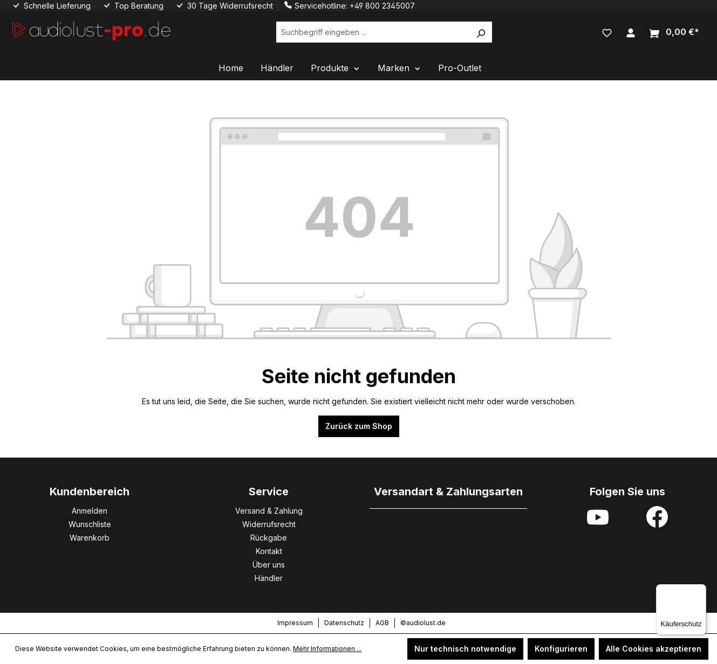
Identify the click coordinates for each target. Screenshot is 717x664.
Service (269, 491)
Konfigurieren (561, 648)
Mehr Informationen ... (327, 649)
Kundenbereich (89, 491)
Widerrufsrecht (269, 524)
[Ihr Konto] (631, 32)
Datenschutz (344, 623)
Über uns (268, 564)
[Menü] (699, 590)
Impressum (295, 623)
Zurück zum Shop (358, 426)
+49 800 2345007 (382, 5)
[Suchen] (480, 32)
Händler (269, 578)
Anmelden (89, 510)
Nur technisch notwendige (465, 648)
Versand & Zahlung (269, 510)
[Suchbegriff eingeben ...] (373, 32)
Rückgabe (268, 537)
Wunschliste (90, 524)
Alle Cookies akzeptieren (653, 648)
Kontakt (269, 551)
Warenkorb (90, 537)
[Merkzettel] (607, 32)
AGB (382, 623)
